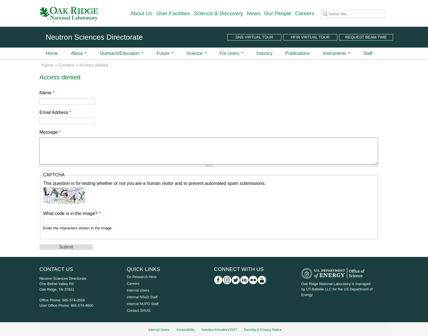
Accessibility (185, 330)
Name (46, 92)
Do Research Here (142, 277)
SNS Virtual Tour (254, 37)
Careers (304, 13)
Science (197, 53)
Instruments (336, 53)
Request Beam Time (366, 37)
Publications (297, 53)
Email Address (55, 112)
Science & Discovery (218, 13)
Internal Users (138, 290)
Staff (368, 53)
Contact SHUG (139, 310)
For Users (232, 53)
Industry (265, 53)
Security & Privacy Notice (263, 330)
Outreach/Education (122, 53)
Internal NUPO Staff (143, 304)
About (79, 53)
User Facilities (173, 13)
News (253, 13)
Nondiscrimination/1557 (219, 330)
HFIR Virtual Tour (310, 37)
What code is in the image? (72, 213)
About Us (141, 13)
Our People (277, 13)
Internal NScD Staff (142, 297)
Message (50, 132)
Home (52, 53)
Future (165, 53)
